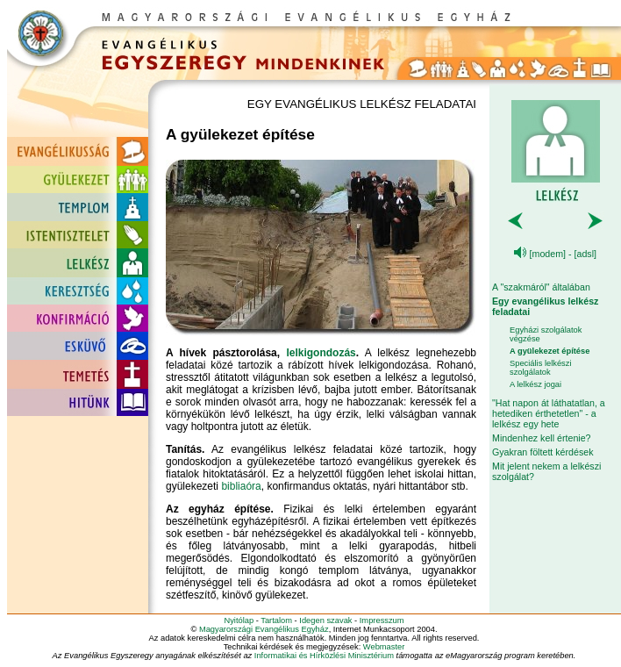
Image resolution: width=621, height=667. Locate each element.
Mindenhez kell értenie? (541, 438)
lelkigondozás (320, 353)
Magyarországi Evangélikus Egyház (264, 629)
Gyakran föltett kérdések (543, 452)
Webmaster (384, 646)
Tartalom (276, 620)
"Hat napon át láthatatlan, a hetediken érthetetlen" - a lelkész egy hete (548, 413)
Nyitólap (238, 620)
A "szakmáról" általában (541, 287)
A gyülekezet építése (549, 351)
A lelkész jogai (535, 384)
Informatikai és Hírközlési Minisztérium (324, 655)
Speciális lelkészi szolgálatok (541, 368)
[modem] (548, 253)
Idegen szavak (325, 620)
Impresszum (382, 620)
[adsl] (585, 253)
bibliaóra (241, 486)
